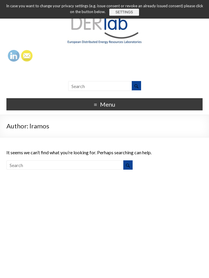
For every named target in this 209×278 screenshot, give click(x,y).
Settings (124, 12)
